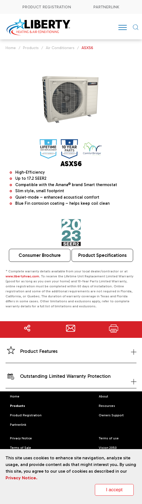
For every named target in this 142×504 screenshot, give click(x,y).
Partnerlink (106, 7)
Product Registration (46, 7)
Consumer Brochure (40, 255)
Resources (107, 406)
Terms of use (109, 438)
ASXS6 (87, 47)
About (103, 396)
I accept (114, 489)
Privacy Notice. (21, 477)
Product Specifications (102, 255)
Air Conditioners (60, 47)
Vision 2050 (108, 448)
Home (11, 47)
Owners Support (111, 415)
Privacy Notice (21, 438)
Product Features (71, 351)
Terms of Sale (20, 448)
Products (31, 47)
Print (113, 329)
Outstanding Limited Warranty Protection (71, 381)
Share (27, 329)
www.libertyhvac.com (22, 276)
